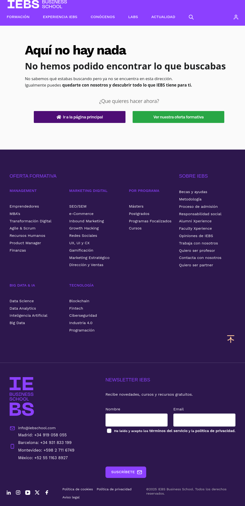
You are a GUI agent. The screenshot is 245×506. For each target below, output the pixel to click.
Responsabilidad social (200, 214)
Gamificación (81, 250)
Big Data (17, 323)
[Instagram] (18, 493)
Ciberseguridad (83, 315)
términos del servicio (166, 430)
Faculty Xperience (195, 228)
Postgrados (139, 213)
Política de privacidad (114, 489)
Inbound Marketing (86, 221)
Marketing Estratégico (89, 257)
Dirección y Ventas (86, 265)
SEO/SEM (78, 206)
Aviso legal (71, 497)
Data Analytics (23, 308)
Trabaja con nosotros (198, 243)
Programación (82, 330)
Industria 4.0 (81, 323)
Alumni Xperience (195, 221)
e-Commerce (81, 213)
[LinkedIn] (8, 493)
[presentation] (139, 450)
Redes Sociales (83, 235)
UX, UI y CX (79, 243)
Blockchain (79, 301)
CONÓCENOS (103, 17)
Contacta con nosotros (200, 257)
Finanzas (18, 250)
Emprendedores (24, 206)
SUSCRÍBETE (124, 472)
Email (177, 409)
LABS (133, 17)
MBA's (15, 213)
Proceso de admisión (198, 206)
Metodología (190, 199)
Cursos (135, 228)
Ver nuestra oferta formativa (178, 117)
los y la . (173, 430)
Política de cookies (77, 489)
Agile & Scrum (22, 228)
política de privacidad (214, 430)
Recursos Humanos (27, 235)
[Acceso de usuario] (236, 17)
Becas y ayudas (193, 192)
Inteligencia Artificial (28, 315)
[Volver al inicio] (37, 4)
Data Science (22, 301)
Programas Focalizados (150, 221)
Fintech (76, 308)
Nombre (110, 409)
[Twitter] (37, 493)
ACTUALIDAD (163, 17)
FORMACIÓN (18, 17)
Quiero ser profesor (197, 250)
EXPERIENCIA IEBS (60, 17)
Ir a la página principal (79, 117)
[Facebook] (47, 493)
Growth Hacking (84, 228)
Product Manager (25, 243)
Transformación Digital (30, 221)
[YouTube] (27, 493)
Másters (136, 206)
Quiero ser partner (196, 265)
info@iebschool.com (33, 428)
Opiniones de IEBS (196, 236)
